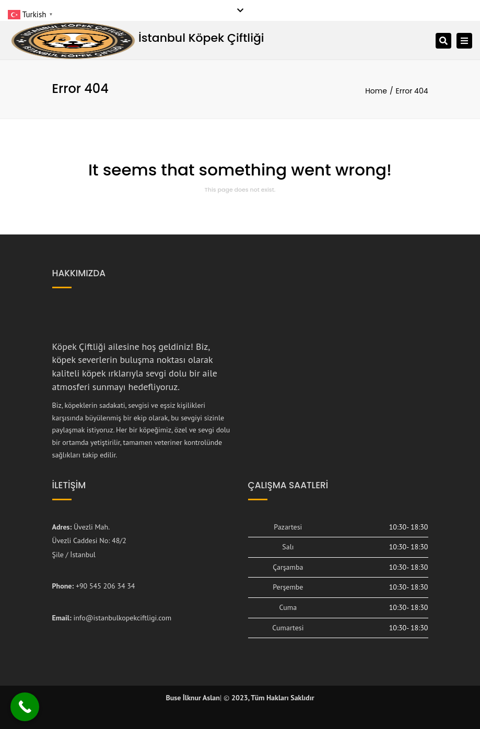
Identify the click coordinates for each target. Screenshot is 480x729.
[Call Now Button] (24, 706)
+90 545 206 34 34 (105, 586)
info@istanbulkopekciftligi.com (122, 617)
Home (376, 91)
